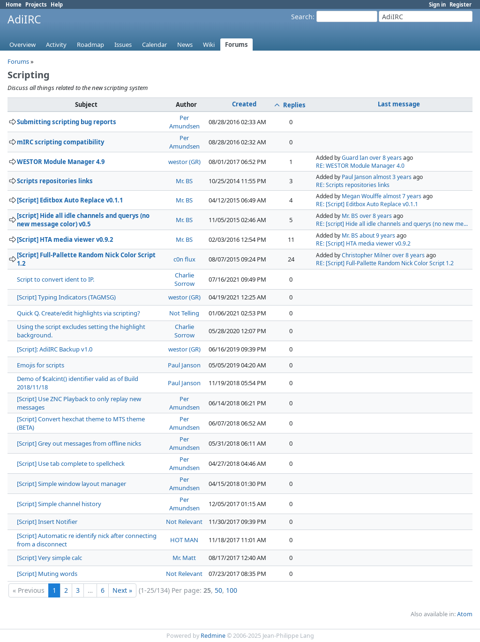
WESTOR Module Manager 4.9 (61, 161)
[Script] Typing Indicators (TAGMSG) (66, 297)
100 (231, 590)
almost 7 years (402, 196)
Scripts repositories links (55, 181)
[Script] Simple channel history (59, 504)
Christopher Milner (366, 255)
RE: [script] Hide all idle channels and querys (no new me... (392, 224)
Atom (464, 614)
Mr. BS (184, 181)
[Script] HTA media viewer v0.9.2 (65, 239)
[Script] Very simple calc (49, 557)
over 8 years (385, 158)
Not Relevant (184, 521)
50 (218, 590)
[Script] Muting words (47, 573)
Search (302, 16)
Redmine (213, 636)
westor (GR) (184, 161)
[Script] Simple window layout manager (71, 483)
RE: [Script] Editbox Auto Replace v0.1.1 (367, 204)
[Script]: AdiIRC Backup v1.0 (54, 349)
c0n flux (184, 259)
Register (461, 4)
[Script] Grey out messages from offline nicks (79, 443)
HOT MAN (184, 540)
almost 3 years (392, 177)
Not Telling (184, 313)
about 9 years (377, 235)
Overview (22, 44)
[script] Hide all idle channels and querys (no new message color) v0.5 (83, 219)
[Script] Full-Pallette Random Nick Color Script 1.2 (86, 259)
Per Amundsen (184, 121)
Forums (236, 44)
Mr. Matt (184, 557)
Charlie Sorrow (184, 279)
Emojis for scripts (40, 365)
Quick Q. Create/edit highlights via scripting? (78, 313)
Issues (123, 44)
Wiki (209, 44)
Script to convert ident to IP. (55, 279)
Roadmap (90, 44)
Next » (122, 590)
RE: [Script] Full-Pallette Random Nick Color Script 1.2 (385, 263)
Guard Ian (355, 158)
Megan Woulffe (362, 196)
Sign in (437, 4)
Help (57, 4)
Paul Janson (357, 177)
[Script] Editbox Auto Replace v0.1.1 (70, 200)
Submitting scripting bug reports (66, 122)
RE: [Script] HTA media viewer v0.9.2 (363, 243)
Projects (36, 4)
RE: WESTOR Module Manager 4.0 (360, 166)
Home (14, 4)
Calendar (154, 44)
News (185, 44)
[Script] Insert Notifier (47, 521)
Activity (56, 44)
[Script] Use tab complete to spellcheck (71, 463)
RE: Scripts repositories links (353, 185)
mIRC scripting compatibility (60, 142)
